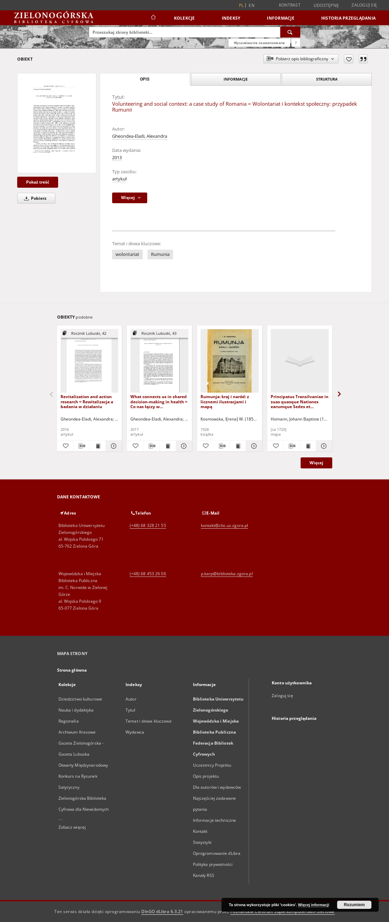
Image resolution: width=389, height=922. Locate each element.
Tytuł (130, 710)
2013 (117, 157)
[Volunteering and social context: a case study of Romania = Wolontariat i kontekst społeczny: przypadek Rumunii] (57, 123)
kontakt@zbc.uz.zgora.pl (224, 525)
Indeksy (231, 18)
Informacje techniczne (214, 820)
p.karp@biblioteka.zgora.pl (227, 574)
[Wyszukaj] (290, 32)
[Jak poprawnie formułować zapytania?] (295, 43)
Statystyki (202, 842)
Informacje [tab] (236, 79)
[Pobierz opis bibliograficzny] (81, 446)
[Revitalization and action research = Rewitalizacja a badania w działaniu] (89, 361)
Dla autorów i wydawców (217, 787)
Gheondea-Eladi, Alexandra (139, 136)
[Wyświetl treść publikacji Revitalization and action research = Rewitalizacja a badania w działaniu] (97, 446)
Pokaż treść (37, 182)
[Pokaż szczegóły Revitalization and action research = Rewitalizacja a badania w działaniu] (113, 446)
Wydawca (135, 732)
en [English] (252, 5)
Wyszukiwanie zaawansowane (259, 42)
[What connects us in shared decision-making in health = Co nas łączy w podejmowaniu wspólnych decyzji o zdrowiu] (159, 361)
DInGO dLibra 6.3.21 (162, 911)
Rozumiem (354, 904)
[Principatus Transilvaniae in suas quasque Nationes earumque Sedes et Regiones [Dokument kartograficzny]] (299, 361)
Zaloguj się (364, 5)
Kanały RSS (203, 875)
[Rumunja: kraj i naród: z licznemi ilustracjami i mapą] (229, 361)
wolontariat (127, 254)
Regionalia (68, 721)
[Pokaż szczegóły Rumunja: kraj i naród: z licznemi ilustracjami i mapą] (253, 446)
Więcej (316, 463)
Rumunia (160, 254)
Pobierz (34, 198)
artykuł (119, 179)
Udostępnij (326, 5)
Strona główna (72, 670)
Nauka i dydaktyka (76, 710)
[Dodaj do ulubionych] (348, 58)
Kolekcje (184, 18)
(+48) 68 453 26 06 (148, 574)
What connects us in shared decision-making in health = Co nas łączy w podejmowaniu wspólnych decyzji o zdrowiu (158, 401)
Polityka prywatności (213, 864)
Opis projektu (206, 776)
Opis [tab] (144, 79)
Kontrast (290, 5)
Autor (131, 699)
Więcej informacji (313, 905)
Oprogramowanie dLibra (217, 853)
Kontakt (200, 831)
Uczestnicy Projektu (212, 765)
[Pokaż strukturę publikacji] (89, 333)
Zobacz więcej (72, 827)
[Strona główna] (153, 17)
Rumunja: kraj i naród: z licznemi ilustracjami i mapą (225, 401)
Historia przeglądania (348, 18)
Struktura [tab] (327, 79)
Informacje (280, 18)
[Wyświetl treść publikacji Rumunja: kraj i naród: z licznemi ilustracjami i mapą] (238, 446)
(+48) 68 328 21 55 (148, 525)
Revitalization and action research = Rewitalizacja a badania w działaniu (87, 401)
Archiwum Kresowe (77, 732)
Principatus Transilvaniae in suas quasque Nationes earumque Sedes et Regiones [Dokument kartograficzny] (299, 401)
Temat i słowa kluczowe (149, 721)
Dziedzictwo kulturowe (80, 699)
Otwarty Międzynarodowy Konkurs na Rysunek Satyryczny (83, 776)
